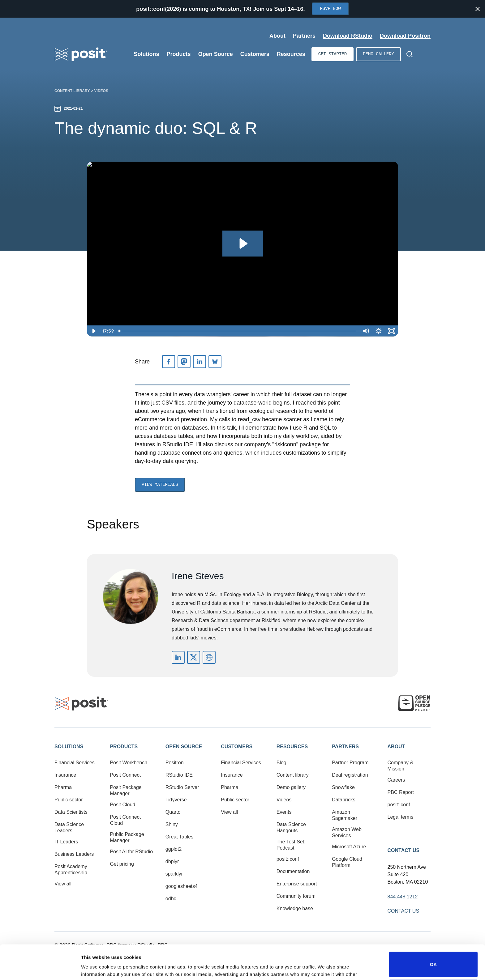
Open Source (183, 746)
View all (62, 883)
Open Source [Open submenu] (215, 54)
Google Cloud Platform (347, 862)
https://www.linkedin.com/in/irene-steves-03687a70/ (178, 657)
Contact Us (404, 850)
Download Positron (405, 36)
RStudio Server (182, 787)
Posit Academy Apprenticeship (70, 869)
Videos (101, 91)
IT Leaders (66, 841)
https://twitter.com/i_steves (193, 657)
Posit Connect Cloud (125, 820)
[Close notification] (477, 9)
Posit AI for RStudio (131, 851)
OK (433, 932)
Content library (72, 91)
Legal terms (401, 817)
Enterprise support (297, 883)
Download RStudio (347, 36)
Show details (95, 966)
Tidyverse (176, 799)
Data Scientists (71, 812)
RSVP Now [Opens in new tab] (330, 9)
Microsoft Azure (349, 846)
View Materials (160, 485)
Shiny (171, 824)
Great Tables (179, 836)
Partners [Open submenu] (304, 36)
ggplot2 (173, 849)
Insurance (65, 775)
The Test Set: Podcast (291, 845)
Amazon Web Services (347, 832)
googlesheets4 (181, 886)
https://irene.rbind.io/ (209, 657)
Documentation (293, 871)
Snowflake (343, 787)
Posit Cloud (122, 804)
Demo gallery (378, 54)
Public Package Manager (127, 837)
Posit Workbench (128, 762)
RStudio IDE (179, 775)
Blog (281, 762)
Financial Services (74, 762)
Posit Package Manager (125, 790)
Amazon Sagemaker (344, 815)
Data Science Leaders (69, 827)
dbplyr (172, 861)
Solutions (68, 746)
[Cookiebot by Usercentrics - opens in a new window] (40, 968)
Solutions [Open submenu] (146, 54)
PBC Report (401, 792)
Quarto (173, 812)
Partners (345, 746)
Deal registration (350, 775)
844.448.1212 (403, 896)
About (396, 746)
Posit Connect (125, 775)
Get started (332, 54)
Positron (174, 762)
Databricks (343, 799)
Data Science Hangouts (291, 827)
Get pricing (122, 864)
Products (124, 746)
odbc (170, 898)
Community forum (296, 896)
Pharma (63, 787)
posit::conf (288, 859)
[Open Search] (409, 54)
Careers (396, 780)
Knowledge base (295, 908)
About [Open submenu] (277, 36)
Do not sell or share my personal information (433, 959)
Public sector (68, 799)
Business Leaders (74, 854)
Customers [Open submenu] (254, 54)
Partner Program (350, 762)
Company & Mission (401, 765)
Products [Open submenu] (179, 54)
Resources (292, 746)
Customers (236, 746)
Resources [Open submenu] (291, 54)
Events (284, 812)
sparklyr (174, 873)
